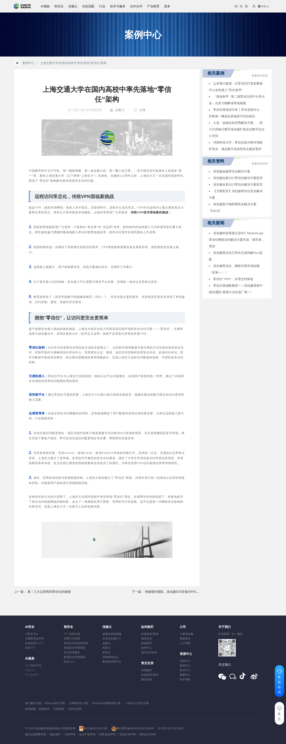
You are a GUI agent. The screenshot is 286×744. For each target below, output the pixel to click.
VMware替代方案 (54, 703)
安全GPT (30, 647)
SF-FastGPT (32, 674)
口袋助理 (58, 709)
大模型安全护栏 (34, 638)
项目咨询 (146, 638)
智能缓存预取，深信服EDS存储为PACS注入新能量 (179, 591)
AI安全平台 (31, 634)
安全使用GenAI (34, 643)
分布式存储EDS (111, 638)
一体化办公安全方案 (136, 703)
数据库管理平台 (111, 661)
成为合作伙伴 (149, 652)
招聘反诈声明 (148, 734)
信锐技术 (44, 709)
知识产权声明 (87, 734)
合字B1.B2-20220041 (171, 728)
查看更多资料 (260, 163)
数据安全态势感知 (74, 657)
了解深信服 (186, 634)
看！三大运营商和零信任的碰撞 (49, 591)
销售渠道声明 (107, 734)
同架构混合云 (110, 657)
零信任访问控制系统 (76, 643)
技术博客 (185, 679)
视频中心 (185, 674)
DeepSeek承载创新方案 (106, 703)
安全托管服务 (72, 652)
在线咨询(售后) (150, 674)
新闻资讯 (185, 638)
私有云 (106, 652)
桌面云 (106, 643)
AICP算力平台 (33, 665)
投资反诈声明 (127, 734)
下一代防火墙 (72, 634)
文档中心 (185, 661)
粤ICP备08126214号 (95, 728)
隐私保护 (55, 734)
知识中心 (185, 670)
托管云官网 (75, 709)
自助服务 (146, 670)
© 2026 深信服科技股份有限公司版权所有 (50, 728)
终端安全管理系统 (74, 647)
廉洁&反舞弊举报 (35, 734)
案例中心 (185, 665)
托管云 (106, 647)
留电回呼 (146, 643)
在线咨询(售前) (150, 634)
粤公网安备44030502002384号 (135, 728)
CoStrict (30, 670)
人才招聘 (185, 643)
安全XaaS (69, 661)
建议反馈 (146, 679)
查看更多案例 (260, 75)
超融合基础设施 (111, 634)
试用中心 (146, 647)
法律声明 (70, 734)
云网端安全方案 (78, 703)
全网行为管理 (72, 638)
